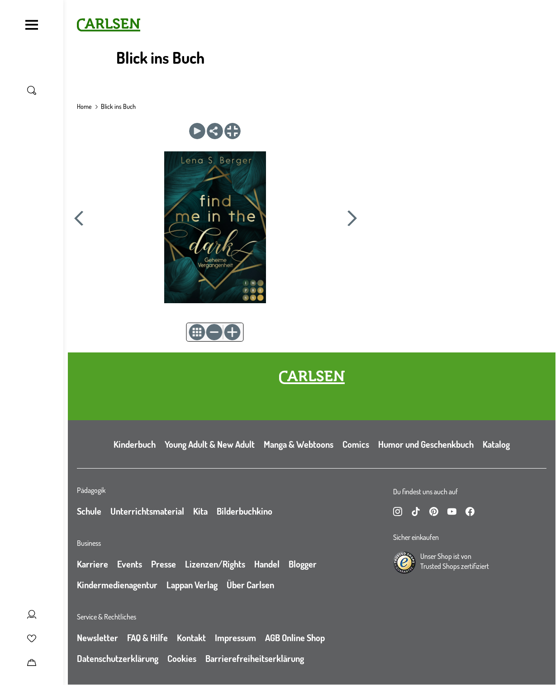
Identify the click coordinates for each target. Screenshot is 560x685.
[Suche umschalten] (32, 90)
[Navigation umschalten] (31, 25)
